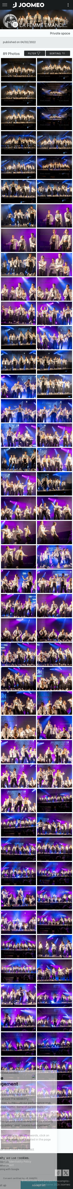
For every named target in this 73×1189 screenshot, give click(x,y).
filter (34, 53)
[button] (10, 1169)
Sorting (58, 53)
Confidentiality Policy (17, 1161)
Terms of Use (11, 1158)
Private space (60, 33)
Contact (8, 1165)
